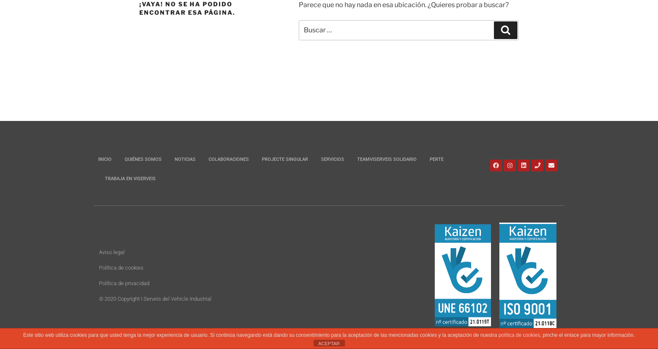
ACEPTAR (328, 343)
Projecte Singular (285, 159)
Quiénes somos (143, 159)
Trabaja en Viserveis (130, 178)
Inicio (105, 159)
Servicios (332, 159)
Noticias (185, 159)
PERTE (437, 159)
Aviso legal (112, 252)
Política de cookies (121, 268)
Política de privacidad (124, 283)
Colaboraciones (229, 159)
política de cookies (519, 335)
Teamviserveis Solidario (387, 159)
